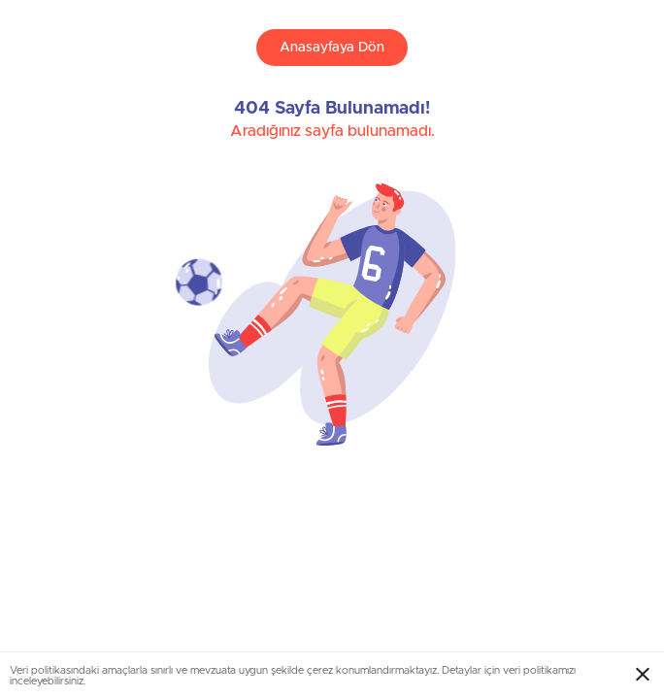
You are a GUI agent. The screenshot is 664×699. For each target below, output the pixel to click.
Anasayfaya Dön (332, 47)
